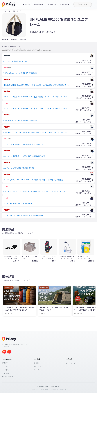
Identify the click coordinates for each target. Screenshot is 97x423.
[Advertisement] (48, 238)
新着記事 (5, 392)
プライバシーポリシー (72, 392)
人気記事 (5, 396)
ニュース (36, 399)
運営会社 (36, 392)
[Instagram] (4, 381)
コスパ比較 (5, 403)
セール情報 (5, 399)
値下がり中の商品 (7, 406)
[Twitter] (9, 381)
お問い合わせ (38, 396)
